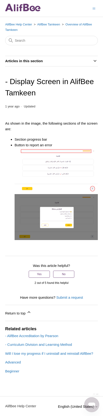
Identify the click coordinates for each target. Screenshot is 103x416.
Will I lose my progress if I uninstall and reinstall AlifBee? (49, 353)
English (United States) (78, 406)
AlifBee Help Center (18, 24)
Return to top (18, 312)
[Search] (51, 40)
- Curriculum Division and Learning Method (38, 345)
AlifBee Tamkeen (48, 24)
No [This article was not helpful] (63, 274)
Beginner (12, 371)
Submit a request (69, 297)
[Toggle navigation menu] (93, 8)
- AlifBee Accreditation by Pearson (31, 336)
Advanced (13, 362)
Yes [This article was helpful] (39, 274)
